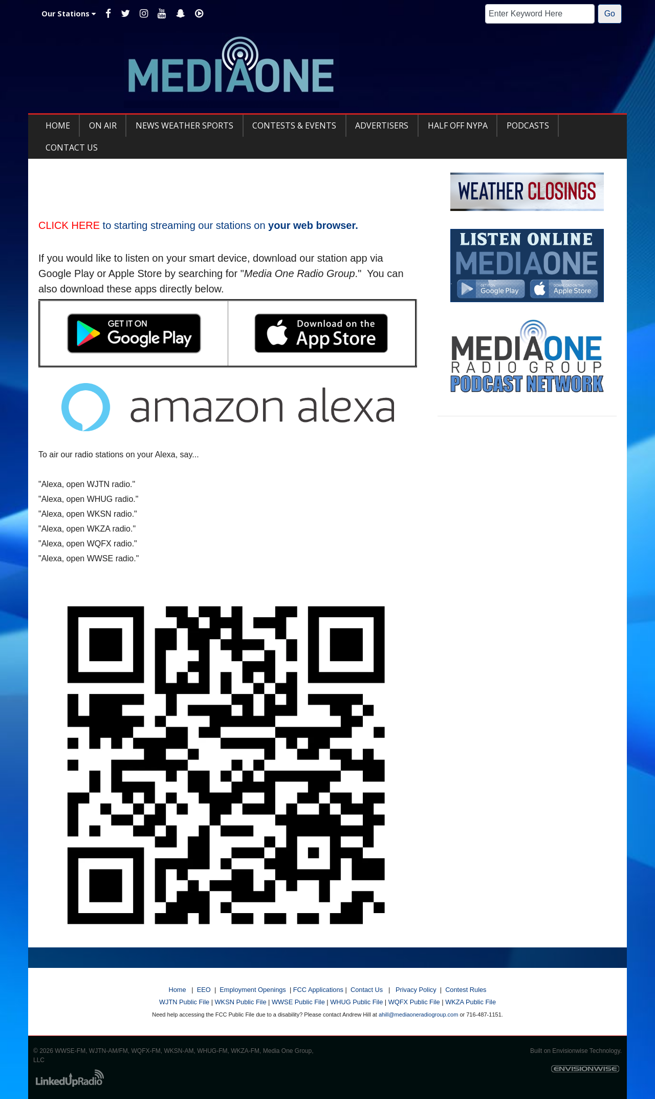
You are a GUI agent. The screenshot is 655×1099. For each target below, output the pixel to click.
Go (609, 13)
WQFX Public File (414, 1002)
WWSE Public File (298, 1002)
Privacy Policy (416, 990)
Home (177, 990)
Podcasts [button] (528, 125)
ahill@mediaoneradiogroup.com (418, 1014)
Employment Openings (253, 990)
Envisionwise (569, 1050)
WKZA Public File (470, 1002)
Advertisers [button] (381, 125)
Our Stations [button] (68, 13)
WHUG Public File (356, 1002)
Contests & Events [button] (294, 125)
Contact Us (367, 990)
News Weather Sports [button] (184, 125)
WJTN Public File (184, 1002)
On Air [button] (103, 125)
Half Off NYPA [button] (458, 125)
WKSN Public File (241, 1002)
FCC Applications (318, 990)
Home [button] (58, 125)
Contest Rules (465, 990)
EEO (204, 990)
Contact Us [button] (72, 147)
